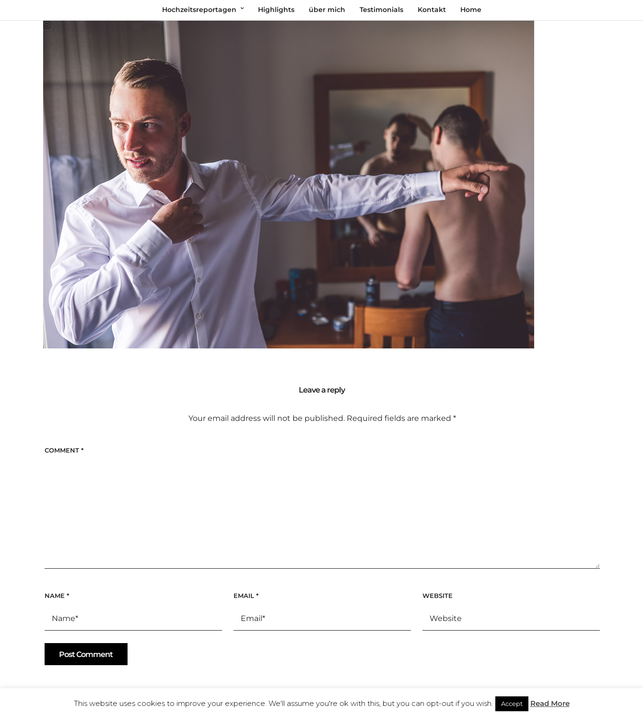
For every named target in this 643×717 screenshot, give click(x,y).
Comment (64, 450)
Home (470, 9)
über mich (327, 9)
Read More (550, 703)
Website (437, 595)
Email (246, 595)
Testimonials (381, 9)
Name (57, 595)
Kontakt (432, 9)
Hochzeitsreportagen (199, 9)
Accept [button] (512, 703)
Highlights (276, 9)
